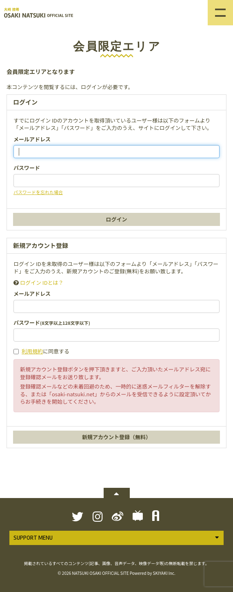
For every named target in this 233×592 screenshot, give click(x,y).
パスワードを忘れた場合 (38, 192)
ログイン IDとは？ (42, 282)
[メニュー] (220, 12)
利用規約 (32, 351)
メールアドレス (32, 139)
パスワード (26, 168)
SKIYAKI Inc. (164, 573)
